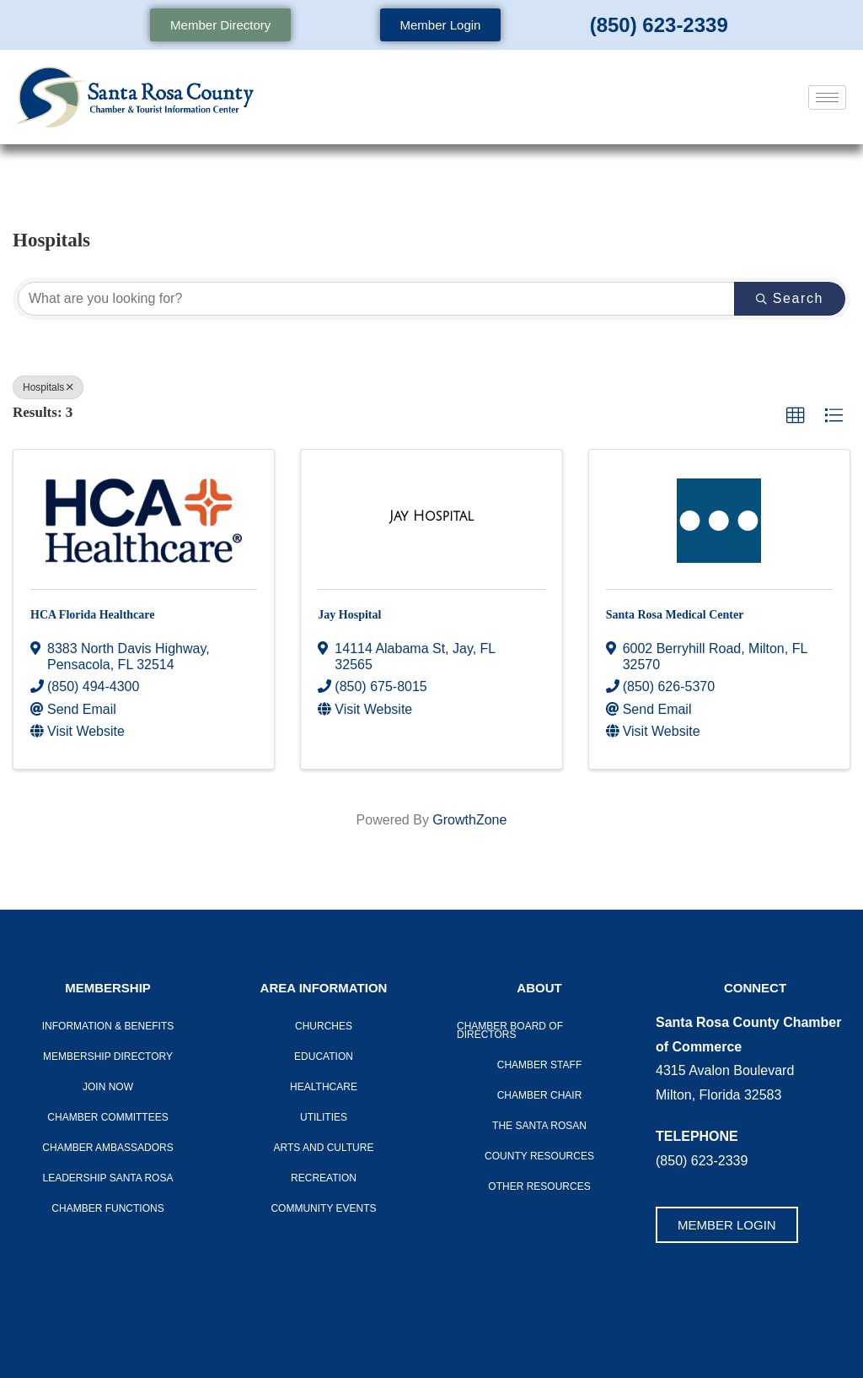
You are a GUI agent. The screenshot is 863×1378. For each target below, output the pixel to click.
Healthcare (323, 1087)
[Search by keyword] (376, 299)
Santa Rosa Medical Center (675, 614)
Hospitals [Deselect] (48, 387)
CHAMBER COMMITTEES (107, 1117)
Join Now (108, 1087)
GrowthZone (469, 820)
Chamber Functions (107, 1208)
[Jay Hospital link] (431, 516)
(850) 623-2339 (659, 25)
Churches (323, 1026)
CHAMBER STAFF (539, 1065)
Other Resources (539, 1186)
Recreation (323, 1178)
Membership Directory (108, 1056)
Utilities (323, 1117)
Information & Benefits (108, 1026)
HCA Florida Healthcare (92, 614)
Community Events (323, 1208)
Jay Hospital (349, 614)
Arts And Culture (324, 1148)
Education (323, 1056)
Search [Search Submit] (789, 298)
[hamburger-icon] (827, 97)
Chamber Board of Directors (510, 1030)
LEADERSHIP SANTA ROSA (108, 1178)
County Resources (539, 1156)
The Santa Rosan (539, 1126)
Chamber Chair (539, 1095)
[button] (795, 416)
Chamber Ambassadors (107, 1148)
